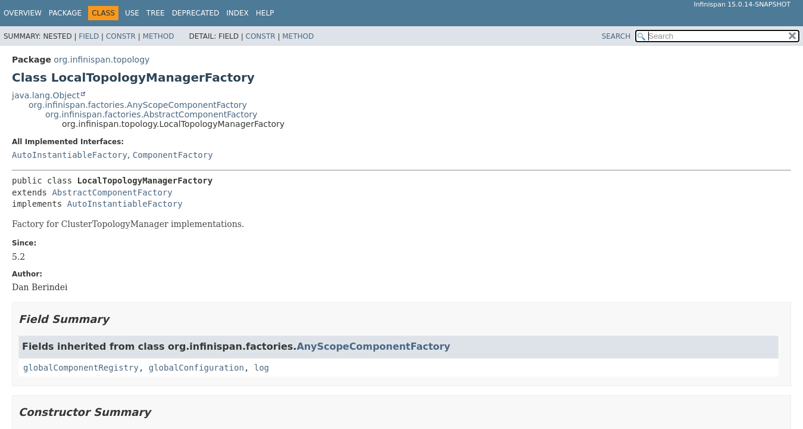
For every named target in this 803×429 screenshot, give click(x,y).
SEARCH (616, 36)
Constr (121, 36)
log (261, 367)
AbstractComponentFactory (112, 192)
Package (65, 13)
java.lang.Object (46, 95)
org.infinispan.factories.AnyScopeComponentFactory (138, 105)
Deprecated (196, 13)
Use (132, 13)
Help (265, 13)
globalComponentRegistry (81, 367)
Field (89, 36)
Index (237, 13)
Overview (23, 13)
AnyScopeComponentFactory (373, 346)
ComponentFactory (173, 155)
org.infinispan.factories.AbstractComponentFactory (151, 114)
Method (158, 36)
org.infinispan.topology (101, 59)
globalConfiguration (196, 367)
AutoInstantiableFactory (69, 155)
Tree (155, 13)
